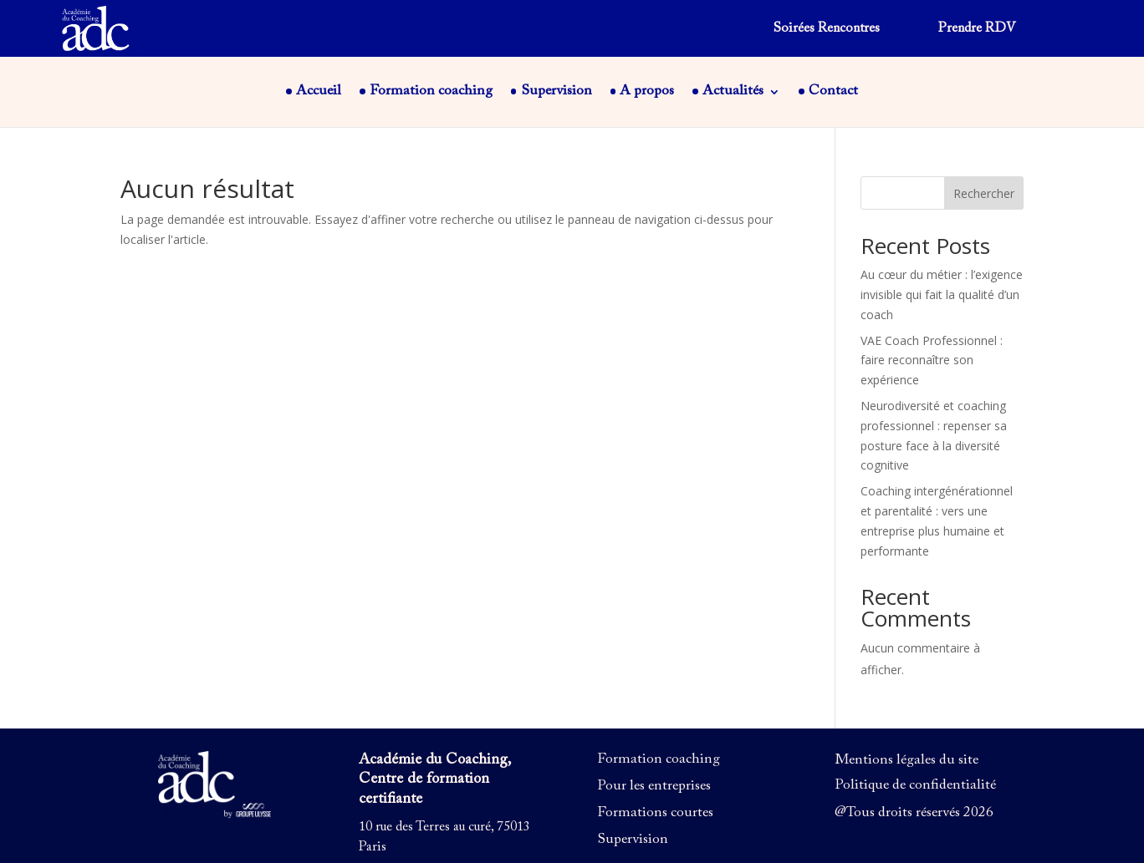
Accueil (318, 92)
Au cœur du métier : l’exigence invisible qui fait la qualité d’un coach (942, 294)
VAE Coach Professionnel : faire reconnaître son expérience (932, 360)
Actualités (733, 92)
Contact (833, 92)
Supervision (556, 92)
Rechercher (983, 193)
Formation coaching (431, 92)
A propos (647, 92)
